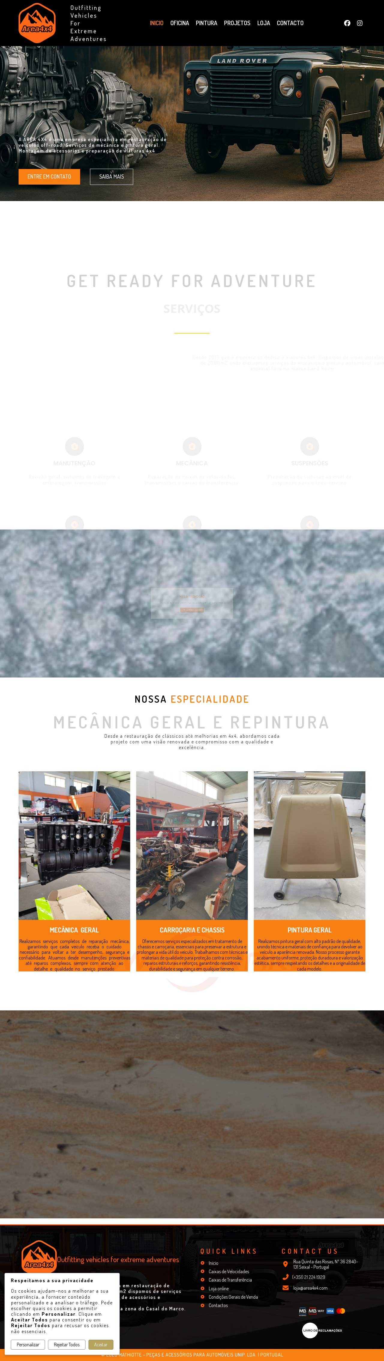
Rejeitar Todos (67, 1345)
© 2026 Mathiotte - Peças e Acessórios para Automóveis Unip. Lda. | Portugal (192, 1355)
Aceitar (100, 1345)
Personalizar (28, 1345)
